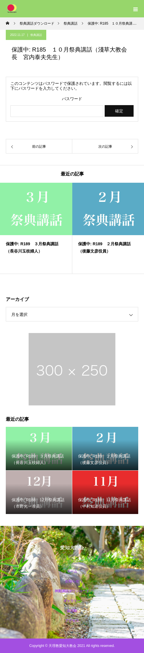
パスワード (72, 99)
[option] (36, 228)
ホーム (72, 571)
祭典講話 (36, 34)
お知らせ (72, 581)
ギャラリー (72, 601)
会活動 (72, 611)
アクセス (72, 621)
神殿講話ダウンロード (72, 591)
